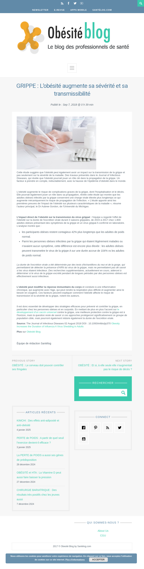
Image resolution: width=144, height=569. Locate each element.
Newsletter (40, 10)
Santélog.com (102, 10)
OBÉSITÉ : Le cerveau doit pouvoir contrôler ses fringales (38, 367)
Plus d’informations (75, 560)
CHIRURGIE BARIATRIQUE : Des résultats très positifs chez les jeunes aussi (38, 494)
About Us (103, 530)
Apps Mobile (78, 10)
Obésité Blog (33, 331)
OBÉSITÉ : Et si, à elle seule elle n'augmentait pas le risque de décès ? (105, 367)
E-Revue (59, 10)
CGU (103, 535)
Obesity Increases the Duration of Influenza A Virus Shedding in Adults (68, 325)
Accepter (98, 559)
